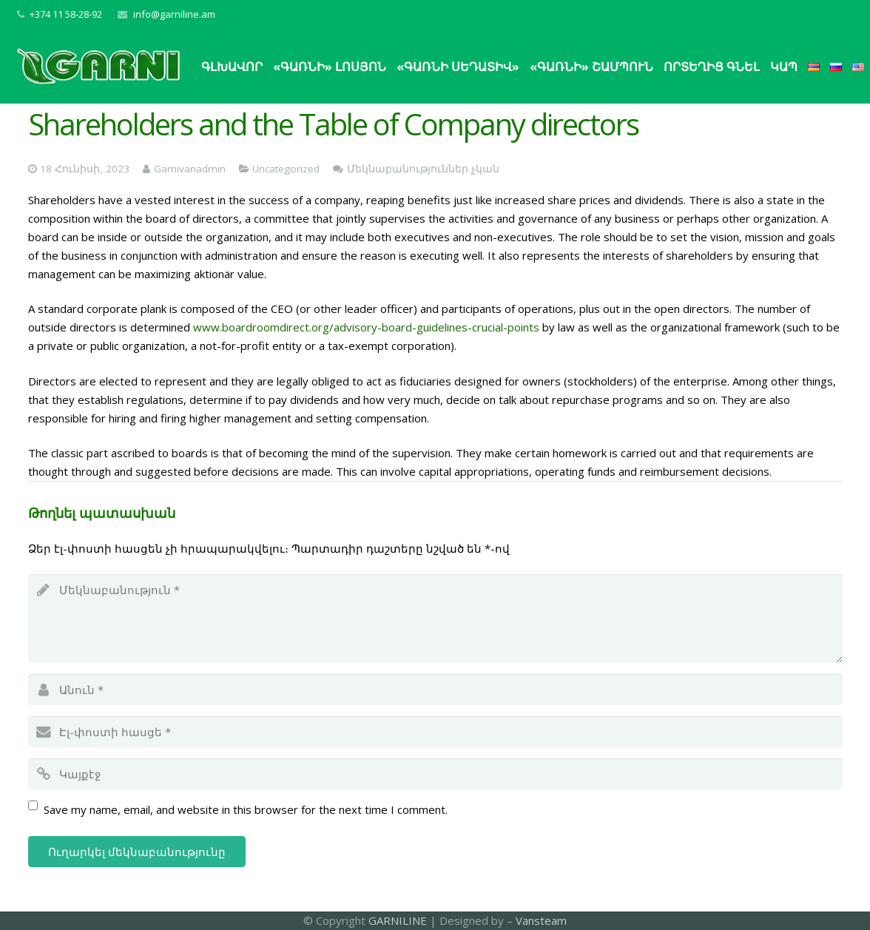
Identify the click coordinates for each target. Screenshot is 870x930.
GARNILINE (399, 920)
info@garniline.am (174, 14)
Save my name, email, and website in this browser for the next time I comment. (246, 809)
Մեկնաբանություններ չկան (423, 168)
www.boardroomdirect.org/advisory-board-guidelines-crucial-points (366, 327)
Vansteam (541, 920)
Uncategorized (286, 168)
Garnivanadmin (190, 168)
